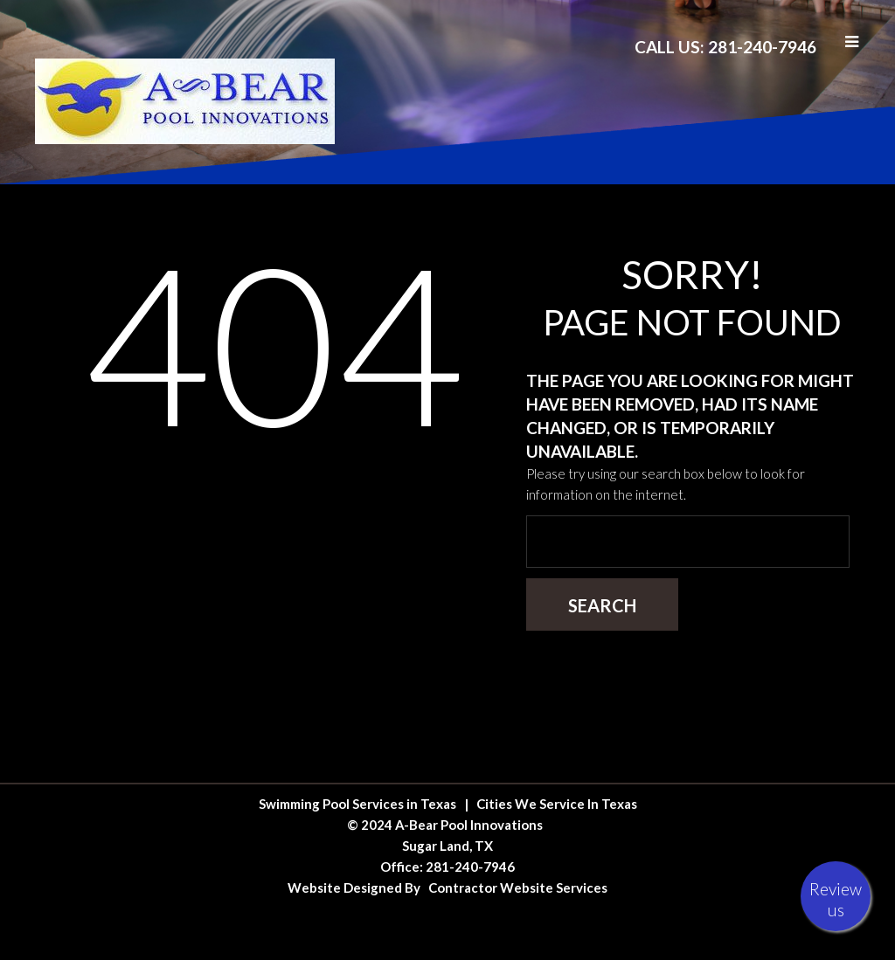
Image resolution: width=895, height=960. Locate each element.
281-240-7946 (470, 866)
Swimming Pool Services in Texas (357, 804)
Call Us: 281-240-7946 (725, 47)
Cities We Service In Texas (556, 804)
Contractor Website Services (517, 887)
